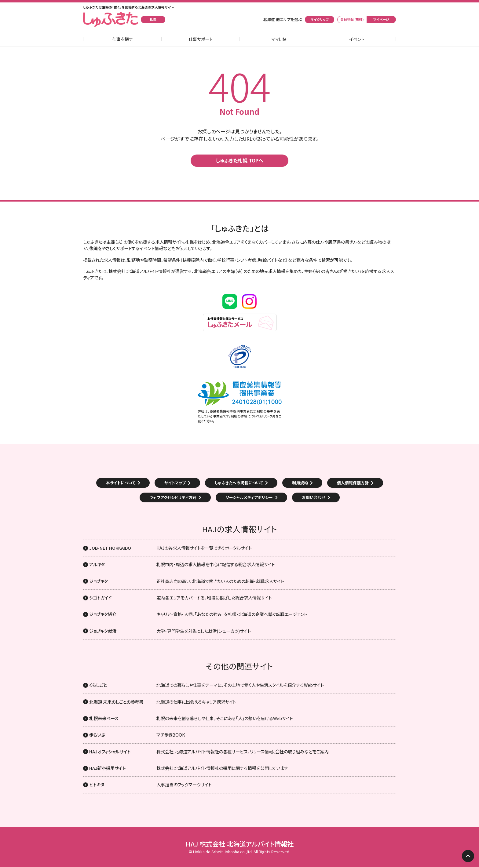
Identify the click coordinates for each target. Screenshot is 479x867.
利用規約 (300, 483)
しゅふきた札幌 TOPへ (239, 160)
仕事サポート (200, 39)
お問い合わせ (313, 497)
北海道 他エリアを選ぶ (282, 19)
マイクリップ (320, 19)
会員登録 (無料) (352, 19)
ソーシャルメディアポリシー (249, 497)
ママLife (279, 39)
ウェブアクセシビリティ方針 (172, 497)
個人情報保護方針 (353, 483)
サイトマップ (175, 483)
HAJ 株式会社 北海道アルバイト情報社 (240, 844)
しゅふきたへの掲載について (239, 483)
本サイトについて (120, 483)
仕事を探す (122, 39)
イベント (356, 39)
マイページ (381, 19)
